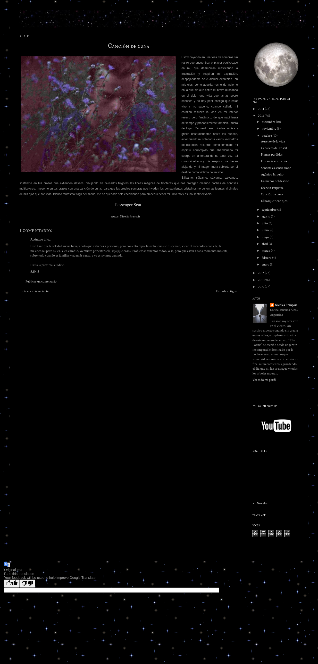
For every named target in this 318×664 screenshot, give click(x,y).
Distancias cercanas (274, 161)
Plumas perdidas (272, 154)
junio (265, 230)
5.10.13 (34, 271)
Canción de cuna (128, 46)
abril (265, 244)
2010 (261, 287)
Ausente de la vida (273, 141)
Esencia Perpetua (272, 188)
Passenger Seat (128, 204)
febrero (267, 258)
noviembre (269, 128)
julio (265, 223)
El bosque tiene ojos (274, 201)
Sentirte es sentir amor (276, 168)
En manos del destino (275, 181)
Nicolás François (286, 305)
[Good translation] (12, 584)
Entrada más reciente (35, 291)
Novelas (262, 503)
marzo (266, 251)
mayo (266, 237)
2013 (261, 116)
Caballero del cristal (274, 148)
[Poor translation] (27, 584)
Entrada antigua (226, 291)
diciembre (269, 122)
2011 (261, 280)
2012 (261, 273)
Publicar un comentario (41, 281)
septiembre (269, 210)
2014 (261, 109)
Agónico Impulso (272, 174)
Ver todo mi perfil (264, 380)
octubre (267, 135)
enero (266, 264)
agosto (266, 216)
